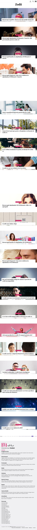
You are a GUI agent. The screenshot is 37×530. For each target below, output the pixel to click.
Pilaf (16, 487)
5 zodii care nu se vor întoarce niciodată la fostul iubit (18, 298)
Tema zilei (15, 497)
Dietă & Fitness (5, 479)
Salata (16, 486)
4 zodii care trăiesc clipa (9, 224)
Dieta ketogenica (23, 481)
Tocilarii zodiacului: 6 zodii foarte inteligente (16, 372)
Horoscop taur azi (4, 513)
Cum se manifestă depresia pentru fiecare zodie (16, 112)
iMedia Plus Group (13, 526)
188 (30, 436)
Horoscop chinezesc (5, 507)
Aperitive (6, 487)
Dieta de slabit (7, 481)
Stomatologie (22, 474)
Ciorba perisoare (20, 487)
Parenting (3, 493)
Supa (21, 486)
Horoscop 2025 (4, 503)
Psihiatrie (7, 476)
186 (28, 436)
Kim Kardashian (17, 458)
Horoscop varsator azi (5, 517)
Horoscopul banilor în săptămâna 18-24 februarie (17, 242)
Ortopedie (3, 476)
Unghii (7, 464)
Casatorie (24, 452)
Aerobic (23, 480)
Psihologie (12, 474)
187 (29, 436)
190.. (34, 436)
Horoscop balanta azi (5, 521)
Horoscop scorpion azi (5, 515)
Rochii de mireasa (13, 469)
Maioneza (13, 487)
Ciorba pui (26, 487)
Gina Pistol (22, 459)
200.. (36, 436)
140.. (12, 436)
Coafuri (14, 464)
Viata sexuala (11, 452)
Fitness (5, 480)
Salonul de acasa (17, 465)
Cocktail (31, 486)
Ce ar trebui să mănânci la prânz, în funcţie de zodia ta (17, 150)
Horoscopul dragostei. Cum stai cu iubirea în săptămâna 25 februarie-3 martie (15, 76)
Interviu (7, 497)
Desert (9, 487)
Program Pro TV (12, 460)
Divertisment (4, 456)
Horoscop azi (4, 504)
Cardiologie (16, 475)
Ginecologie (17, 474)
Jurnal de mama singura (10, 493)
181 (20, 436)
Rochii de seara (7, 469)
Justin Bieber (26, 459)
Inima (9, 474)
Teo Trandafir (28, 458)
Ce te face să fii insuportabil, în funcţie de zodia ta (17, 316)
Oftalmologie (21, 475)
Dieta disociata (13, 481)
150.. (14, 436)
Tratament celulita (10, 465)
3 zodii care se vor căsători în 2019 (12, 428)
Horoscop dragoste (5, 505)
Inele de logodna (4, 470)
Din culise (3, 497)
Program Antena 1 (19, 460)
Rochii (4, 464)
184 (25, 436)
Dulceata (24, 486)
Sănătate (3, 473)
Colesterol (27, 474)
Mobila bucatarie (4, 492)
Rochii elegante (31, 469)
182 (22, 436)
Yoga (17, 480)
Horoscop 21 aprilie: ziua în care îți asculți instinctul (17, 19)
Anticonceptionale (5, 475)
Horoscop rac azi (4, 510)
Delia (19, 459)
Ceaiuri (6, 474)
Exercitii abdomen (29, 480)
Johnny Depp (23, 458)
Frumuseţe (4, 463)
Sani (20, 464)
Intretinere (20, 480)
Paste (6, 486)
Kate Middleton (11, 458)
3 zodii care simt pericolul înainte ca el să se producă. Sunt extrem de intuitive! (18, 391)
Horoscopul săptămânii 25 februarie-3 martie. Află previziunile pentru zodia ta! (17, 39)
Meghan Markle (4, 458)
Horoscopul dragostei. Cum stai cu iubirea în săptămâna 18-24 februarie (15, 261)
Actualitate (4, 496)
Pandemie (9, 498)
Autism (26, 493)
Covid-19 (5, 498)
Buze (31, 464)
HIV (31, 475)
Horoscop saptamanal (5, 523)
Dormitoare (26, 492)
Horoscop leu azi (4, 519)
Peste (12, 486)
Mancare (3, 486)
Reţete (3, 484)
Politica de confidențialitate (16, 527)
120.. (9, 436)
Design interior (31, 492)
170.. (18, 436)
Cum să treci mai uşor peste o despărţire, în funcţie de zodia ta (18, 131)
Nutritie (2, 481)
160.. (16, 436)
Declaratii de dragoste (16, 453)
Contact (34, 527)
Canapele (21, 492)
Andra (16, 459)
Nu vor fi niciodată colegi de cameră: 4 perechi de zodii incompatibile (16, 280)
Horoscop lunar (4, 509)
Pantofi (25, 469)
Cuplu (19, 452)
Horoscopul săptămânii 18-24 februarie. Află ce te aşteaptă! (16, 206)
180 (19, 436)
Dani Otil (10, 459)
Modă (2, 468)
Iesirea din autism (20, 497)
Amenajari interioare (12, 492)
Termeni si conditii (25, 527)
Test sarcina (11, 475)
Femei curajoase (22, 493)
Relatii (16, 452)
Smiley (13, 459)
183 (23, 436)
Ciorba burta (30, 487)
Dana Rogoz (5, 459)
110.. (7, 436)
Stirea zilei (11, 497)
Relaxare (13, 480)
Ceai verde (28, 475)
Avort (25, 475)
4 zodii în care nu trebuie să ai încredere (14, 168)
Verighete (10, 470)
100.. (5, 436)
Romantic (7, 452)
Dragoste (3, 452)
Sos (13, 486)
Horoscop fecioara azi (5, 512)
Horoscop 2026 (4, 502)
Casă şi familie (4, 491)
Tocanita (27, 486)
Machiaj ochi (3, 465)
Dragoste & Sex (5, 451)
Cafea (18, 486)
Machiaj (17, 464)
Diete (2, 480)
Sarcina (2, 474)
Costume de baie (21, 469)
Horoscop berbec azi (5, 522)
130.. (10, 436)
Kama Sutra (30, 452)
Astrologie (18, 16)
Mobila (18, 492)
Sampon (27, 464)
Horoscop (3, 501)
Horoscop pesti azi (5, 518)
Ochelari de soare (15, 470)
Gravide (16, 493)
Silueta (18, 481)
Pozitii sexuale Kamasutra (6, 453)
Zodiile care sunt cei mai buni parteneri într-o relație (18, 409)
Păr (2, 464)
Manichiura (23, 464)
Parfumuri (11, 464)
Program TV (6, 460)
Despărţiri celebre (28, 497)
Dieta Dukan (9, 480)
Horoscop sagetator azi (5, 516)
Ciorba (9, 486)
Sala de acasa (29, 481)
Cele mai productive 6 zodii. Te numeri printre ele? (17, 335)
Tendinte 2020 (22, 470)
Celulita (33, 464)
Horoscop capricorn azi (5, 514)
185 (26, 436)
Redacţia (30, 527)
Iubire (21, 452)
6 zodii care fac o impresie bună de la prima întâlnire (18, 353)
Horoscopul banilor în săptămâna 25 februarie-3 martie (16, 57)
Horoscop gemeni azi (5, 511)
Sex (27, 452)
